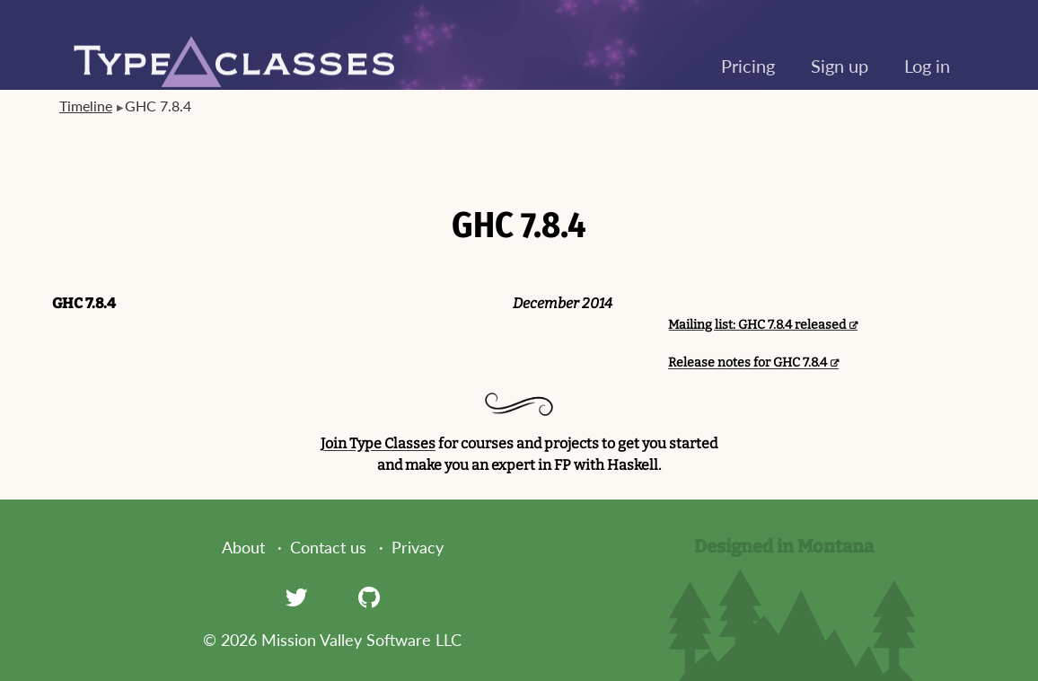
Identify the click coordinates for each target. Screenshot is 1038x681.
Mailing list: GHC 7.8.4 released (757, 324)
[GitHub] (369, 596)
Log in (927, 65)
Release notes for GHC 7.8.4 (747, 362)
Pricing (748, 65)
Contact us (328, 547)
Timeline (85, 105)
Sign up (839, 65)
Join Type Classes (378, 443)
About (243, 547)
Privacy (417, 547)
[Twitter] (296, 596)
